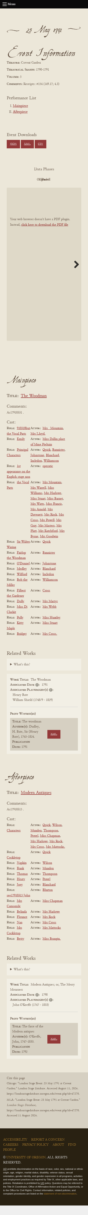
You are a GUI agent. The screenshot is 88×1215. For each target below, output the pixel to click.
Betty (20, 948)
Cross (46, 600)
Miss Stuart (38, 508)
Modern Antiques (36, 802)
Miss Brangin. (52, 948)
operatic (48, 475)
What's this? (22, 674)
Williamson (51, 470)
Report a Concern (48, 1149)
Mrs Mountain (52, 492)
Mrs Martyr (50, 611)
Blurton (48, 899)
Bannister (58, 459)
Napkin (22, 872)
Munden (36, 840)
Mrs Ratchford (48, 540)
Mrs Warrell (38, 497)
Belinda (22, 921)
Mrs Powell (47, 529)
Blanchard (52, 465)
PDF (20, 179)
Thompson (50, 840)
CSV (40, 144)
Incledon (36, 470)
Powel (34, 845)
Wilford (22, 584)
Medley (22, 578)
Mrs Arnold (38, 519)
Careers (10, 1154)
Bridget (22, 643)
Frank (20, 878)
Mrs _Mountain (53, 438)
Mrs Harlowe (52, 502)
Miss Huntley (51, 627)
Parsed (43, 189)
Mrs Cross (37, 856)
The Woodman (34, 405)
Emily (21, 448)
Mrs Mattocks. (55, 856)
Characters (14, 840)
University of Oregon (26, 1167)
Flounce (22, 926)
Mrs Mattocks (52, 937)
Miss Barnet (55, 508)
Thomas (22, 883)
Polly (20, 627)
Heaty (21, 888)
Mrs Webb (49, 616)
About (58, 1154)
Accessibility (15, 1149)
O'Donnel (23, 573)
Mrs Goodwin (49, 546)
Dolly (20, 611)
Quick (47, 459)
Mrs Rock (50, 524)
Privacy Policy (35, 1154)
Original (43, 179)
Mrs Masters (46, 535)
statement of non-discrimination (60, 1203)
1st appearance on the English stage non (18, 481)
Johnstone (37, 465)
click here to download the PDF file (44, 234)
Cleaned (66, 179)
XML (27, 144)
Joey (20, 894)
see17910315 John (18, 905)
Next (75, 274)
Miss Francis (54, 513)
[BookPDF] (44, 274)
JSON (13, 144)
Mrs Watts (37, 513)
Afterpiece (20, 112)
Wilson (57, 834)
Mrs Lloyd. (38, 443)
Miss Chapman (50, 845)
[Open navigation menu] (5, 4)
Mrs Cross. (50, 643)
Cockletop (13, 867)
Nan (19, 932)
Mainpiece (20, 106)
